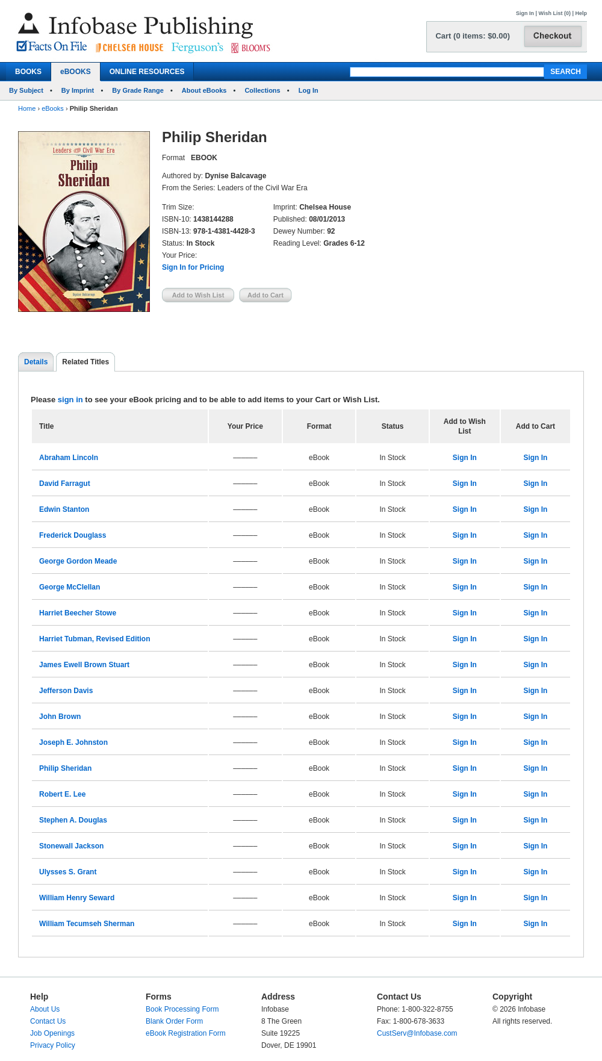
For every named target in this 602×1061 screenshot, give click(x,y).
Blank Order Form (174, 1021)
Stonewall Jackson (71, 846)
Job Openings (52, 1033)
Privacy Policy (52, 1045)
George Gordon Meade (78, 561)
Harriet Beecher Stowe (77, 613)
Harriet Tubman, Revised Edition (94, 639)
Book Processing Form (182, 1009)
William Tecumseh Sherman (86, 923)
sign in (70, 399)
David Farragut (64, 483)
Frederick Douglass (72, 535)
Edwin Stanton (64, 509)
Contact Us (48, 1021)
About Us (45, 1009)
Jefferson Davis (66, 690)
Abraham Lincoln (68, 457)
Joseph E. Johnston (73, 742)
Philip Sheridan (65, 768)
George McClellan (69, 587)
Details (36, 362)
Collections (262, 90)
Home (27, 108)
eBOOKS (75, 71)
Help (581, 13)
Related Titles (85, 362)
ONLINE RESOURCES (147, 71)
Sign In (525, 13)
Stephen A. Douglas (73, 820)
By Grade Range (138, 90)
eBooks (53, 108)
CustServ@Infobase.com (417, 1033)
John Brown (60, 716)
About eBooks (204, 90)
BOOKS (28, 71)
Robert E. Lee (62, 794)
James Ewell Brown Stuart (84, 665)
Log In (308, 90)
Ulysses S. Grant (67, 872)
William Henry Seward (76, 898)
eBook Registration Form (186, 1033)
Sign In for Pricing (193, 267)
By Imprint (77, 90)
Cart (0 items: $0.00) (472, 35)
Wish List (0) (555, 13)
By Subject (26, 90)
